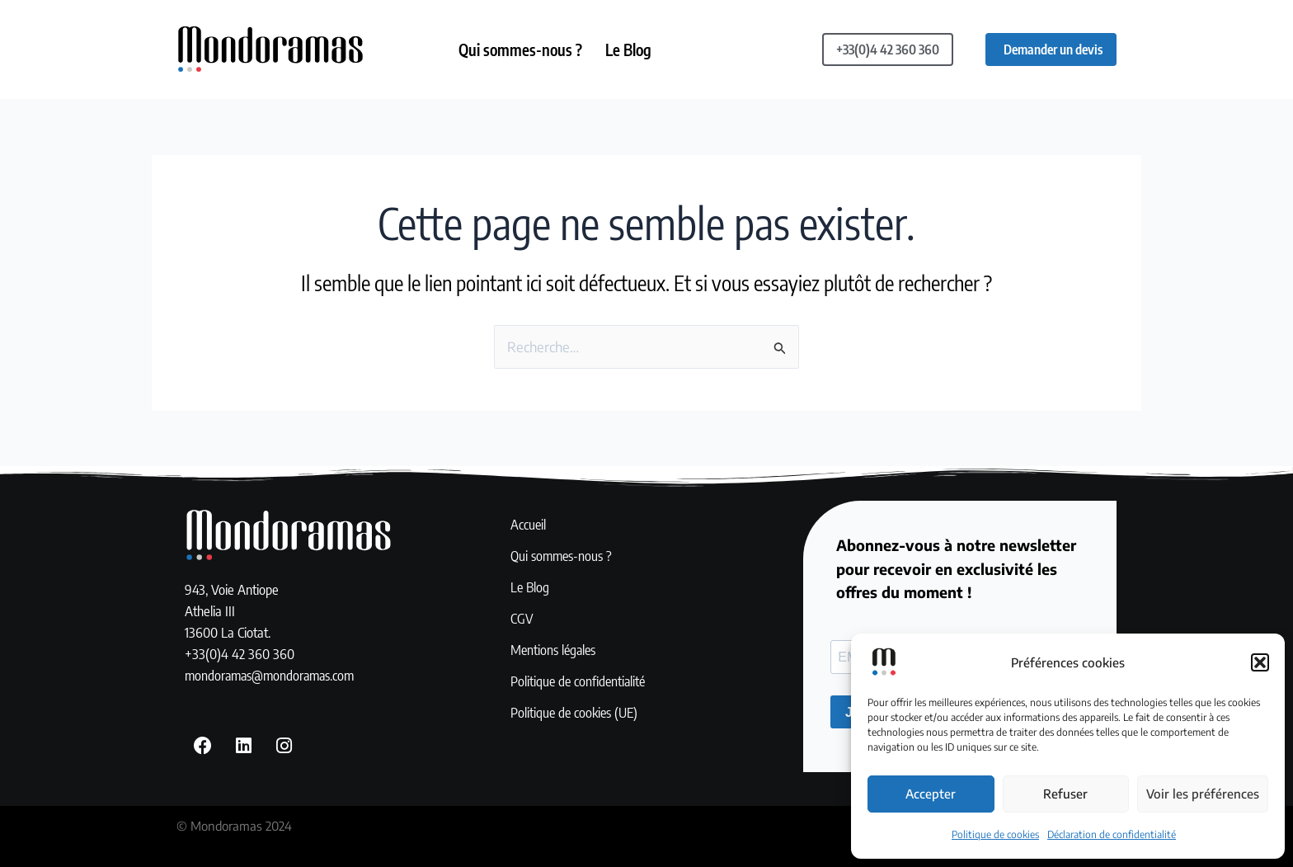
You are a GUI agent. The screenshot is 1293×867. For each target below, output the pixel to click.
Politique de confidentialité (580, 682)
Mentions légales (554, 651)
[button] (1260, 662)
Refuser (1065, 793)
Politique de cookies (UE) (576, 713)
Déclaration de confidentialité (1111, 834)
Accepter (930, 793)
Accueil (528, 525)
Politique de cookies (995, 834)
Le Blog (631, 49)
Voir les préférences (1202, 793)
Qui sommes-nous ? (521, 49)
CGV (522, 619)
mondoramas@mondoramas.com (273, 676)
